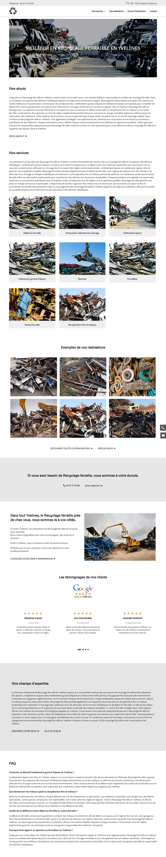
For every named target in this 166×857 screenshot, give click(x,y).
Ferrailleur (132, 278)
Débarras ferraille (32, 233)
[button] (79, 649)
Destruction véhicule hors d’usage (82, 233)
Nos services (98, 11)
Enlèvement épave (132, 233)
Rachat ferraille (32, 324)
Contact (153, 11)
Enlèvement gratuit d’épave (32, 278)
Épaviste (82, 278)
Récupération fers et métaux (82, 324)
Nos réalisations (116, 11)
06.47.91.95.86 (27, 3)
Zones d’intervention (136, 11)
